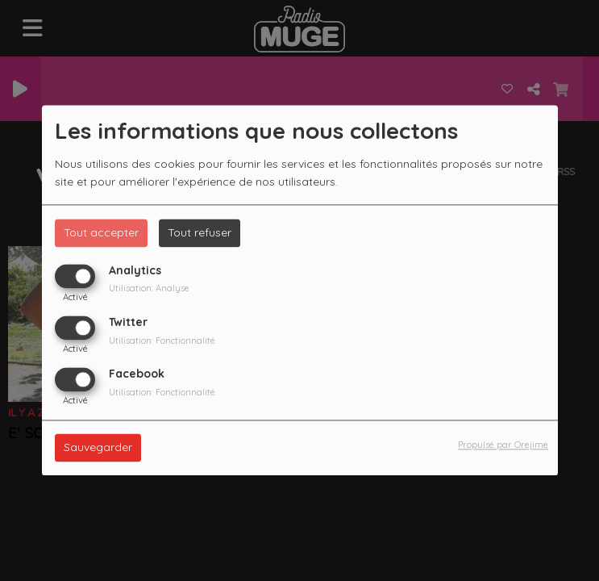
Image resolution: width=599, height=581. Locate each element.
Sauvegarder (98, 448)
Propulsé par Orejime (503, 445)
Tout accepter (101, 232)
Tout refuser (199, 232)
